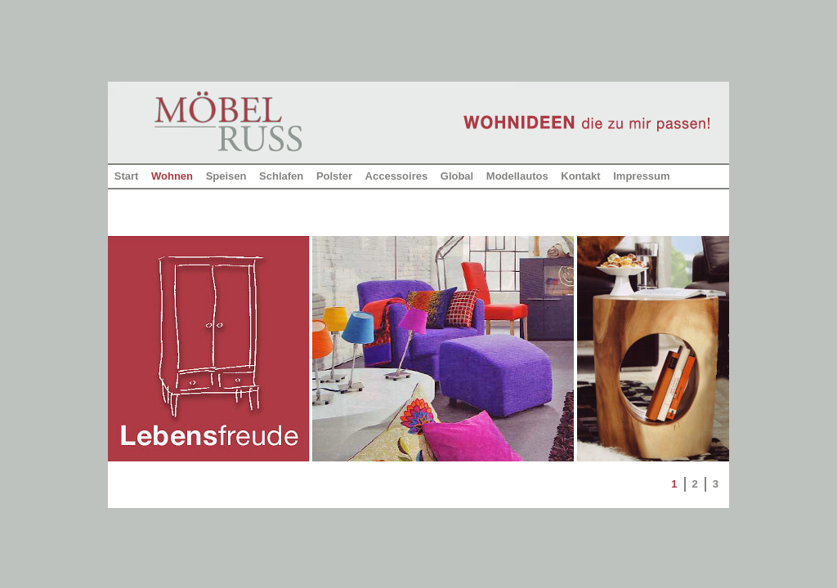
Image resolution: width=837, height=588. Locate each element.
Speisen (226, 176)
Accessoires (396, 176)
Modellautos (517, 176)
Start (126, 176)
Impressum (641, 176)
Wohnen (172, 176)
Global (457, 176)
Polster (334, 176)
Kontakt (580, 176)
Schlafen (281, 176)
